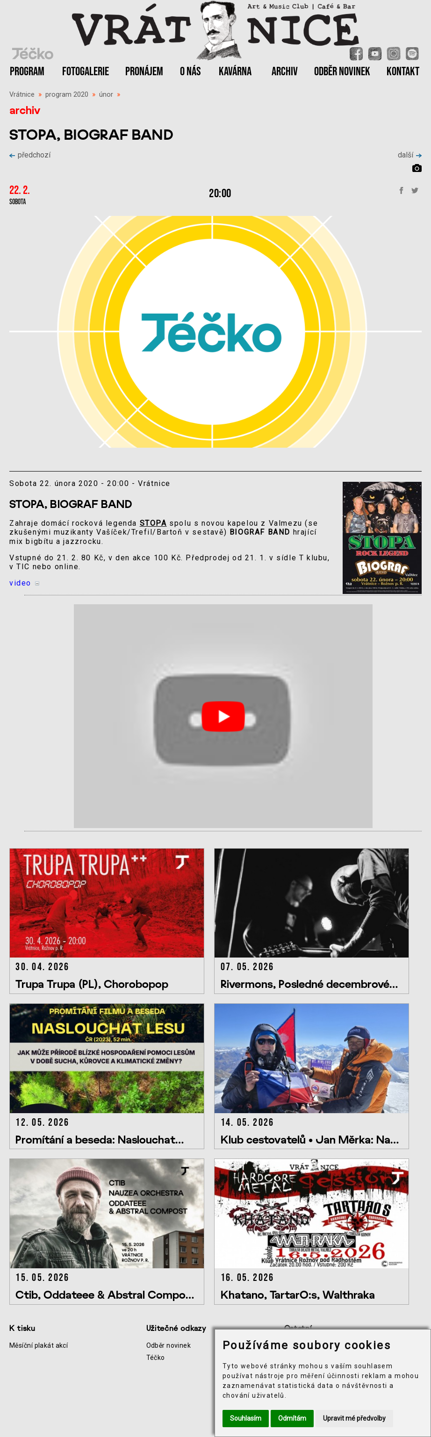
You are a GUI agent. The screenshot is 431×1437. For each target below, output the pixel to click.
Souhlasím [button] (245, 1418)
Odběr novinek (168, 1345)
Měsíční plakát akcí (38, 1345)
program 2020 (66, 95)
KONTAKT (403, 71)
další (410, 154)
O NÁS (190, 71)
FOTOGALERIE (85, 71)
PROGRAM (27, 71)
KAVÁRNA (235, 71)
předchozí (29, 154)
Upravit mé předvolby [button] (354, 1418)
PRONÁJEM (144, 71)
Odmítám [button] (292, 1418)
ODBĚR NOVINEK (342, 71)
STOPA (153, 523)
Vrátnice (22, 95)
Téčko (155, 1357)
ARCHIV (285, 71)
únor (106, 95)
